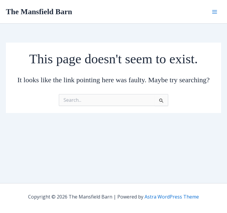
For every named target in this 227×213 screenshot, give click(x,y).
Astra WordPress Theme (172, 196)
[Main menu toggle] (214, 11)
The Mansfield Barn (39, 11)
